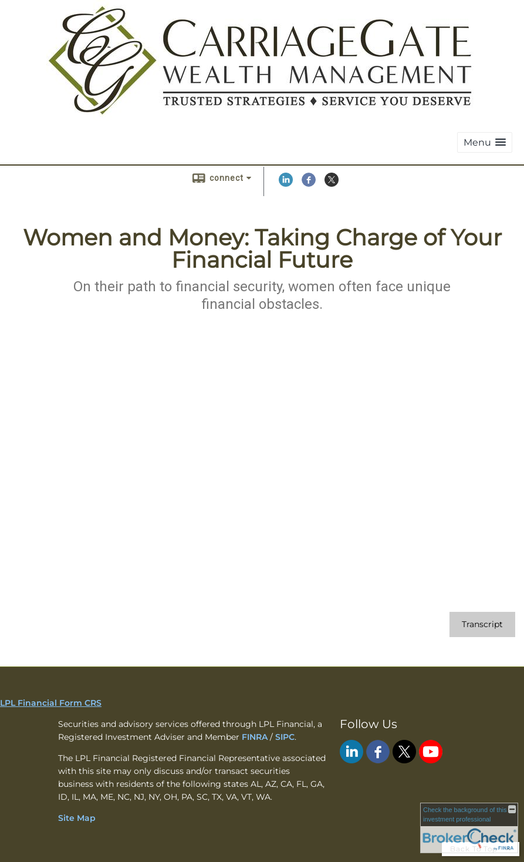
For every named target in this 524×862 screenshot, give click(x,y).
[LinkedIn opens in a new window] (286, 184)
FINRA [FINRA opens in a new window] (255, 737)
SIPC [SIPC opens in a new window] (285, 737)
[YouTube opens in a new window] (430, 760)
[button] (484, 142)
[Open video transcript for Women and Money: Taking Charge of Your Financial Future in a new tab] (482, 624)
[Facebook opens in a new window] (309, 184)
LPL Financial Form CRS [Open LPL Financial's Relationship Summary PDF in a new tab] (51, 703)
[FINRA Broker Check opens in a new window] (469, 828)
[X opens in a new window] (331, 184)
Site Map (77, 818)
